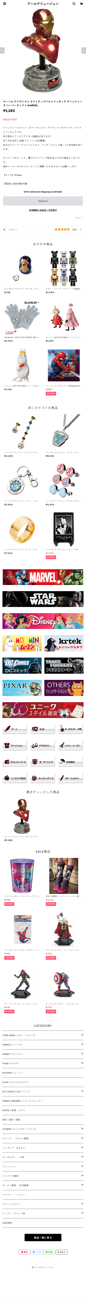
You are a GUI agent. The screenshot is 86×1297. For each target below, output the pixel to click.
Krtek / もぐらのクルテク (15, 1082)
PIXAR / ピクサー (11, 1063)
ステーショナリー (11, 1204)
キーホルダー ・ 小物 (13, 1157)
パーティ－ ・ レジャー (14, 1194)
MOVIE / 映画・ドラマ (13, 1110)
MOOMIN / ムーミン (12, 1072)
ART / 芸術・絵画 (11, 1119)
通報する (79, 218)
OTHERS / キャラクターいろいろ (19, 1129)
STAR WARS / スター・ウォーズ (18, 1035)
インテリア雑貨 (10, 1176)
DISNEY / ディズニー (13, 1054)
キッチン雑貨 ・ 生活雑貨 (15, 1185)
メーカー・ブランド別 (13, 1213)
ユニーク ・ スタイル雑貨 (15, 1138)
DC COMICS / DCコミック (16, 1091)
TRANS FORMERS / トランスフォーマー (22, 1101)
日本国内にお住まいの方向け (43, 210)
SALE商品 (7, 1223)
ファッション (9, 1166)
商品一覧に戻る (43, 1237)
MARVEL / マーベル (12, 1044)
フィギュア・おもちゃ (13, 1147)
